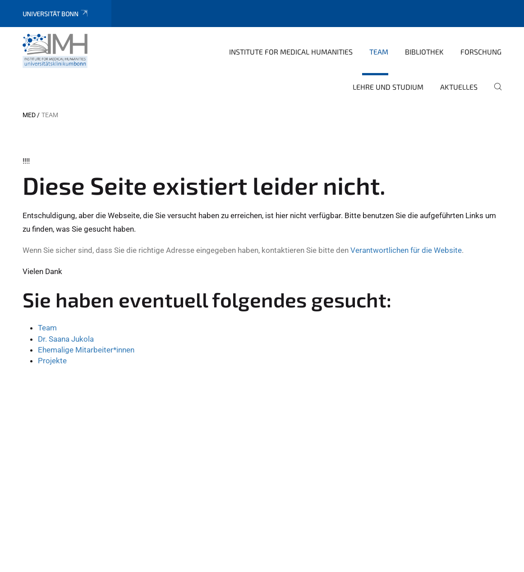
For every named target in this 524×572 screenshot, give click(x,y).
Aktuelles (459, 86)
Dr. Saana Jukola (66, 338)
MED (29, 115)
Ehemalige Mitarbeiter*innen (86, 349)
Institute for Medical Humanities (291, 51)
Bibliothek (424, 51)
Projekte (52, 360)
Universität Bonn (56, 14)
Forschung (480, 51)
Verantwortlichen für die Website (406, 250)
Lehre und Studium (388, 86)
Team (378, 51)
